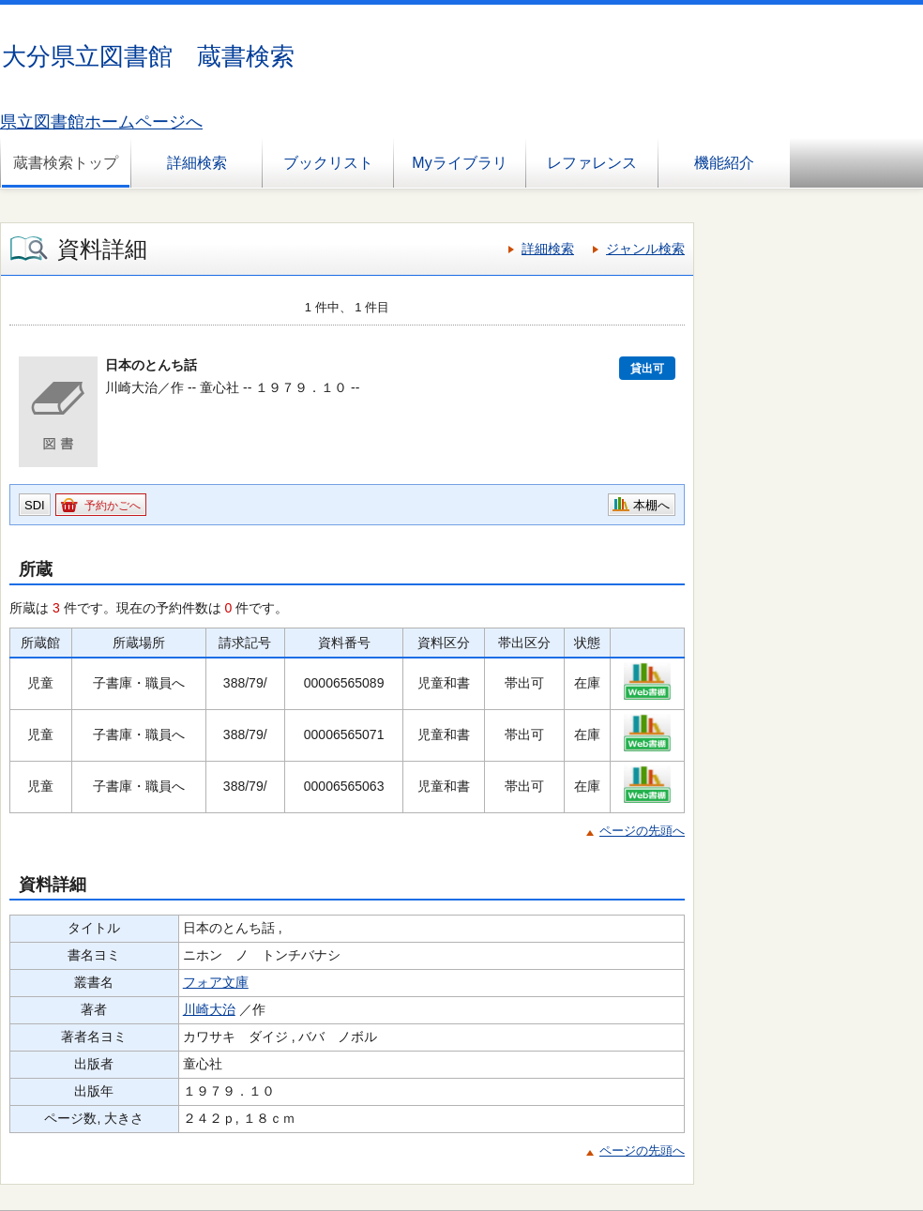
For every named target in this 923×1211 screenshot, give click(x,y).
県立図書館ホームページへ (101, 122)
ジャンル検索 (645, 248)
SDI (34, 505)
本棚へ (651, 505)
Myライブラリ (459, 163)
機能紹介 (724, 163)
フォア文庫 (216, 982)
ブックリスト (328, 163)
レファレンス (592, 163)
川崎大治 (209, 1009)
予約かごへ (112, 505)
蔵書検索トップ (65, 163)
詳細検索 (197, 163)
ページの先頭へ (642, 831)
